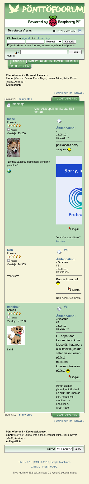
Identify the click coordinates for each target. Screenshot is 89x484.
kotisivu (60, 241)
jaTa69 (9, 81)
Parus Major (39, 78)
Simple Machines (60, 462)
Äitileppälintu (66, 128)
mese (11, 119)
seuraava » (76, 93)
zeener (51, 78)
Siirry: (51, 449)
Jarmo (28, 78)
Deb (10, 250)
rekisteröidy (43, 38)
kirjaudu (26, 38)
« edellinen (61, 93)
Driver (73, 78)
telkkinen (13, 306)
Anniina (18, 81)
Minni (59, 78)
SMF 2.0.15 (25, 462)
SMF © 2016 (41, 462)
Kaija (66, 78)
